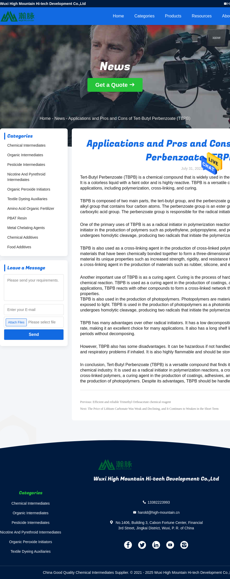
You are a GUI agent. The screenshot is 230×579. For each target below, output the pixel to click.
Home (118, 16)
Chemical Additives (22, 237)
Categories (145, 16)
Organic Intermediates (25, 155)
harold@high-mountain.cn (159, 512)
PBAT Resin (17, 218)
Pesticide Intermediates (26, 164)
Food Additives (19, 247)
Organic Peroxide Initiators (28, 189)
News (59, 118)
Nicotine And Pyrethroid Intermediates (26, 177)
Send (34, 334)
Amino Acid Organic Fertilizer (30, 208)
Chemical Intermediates (26, 145)
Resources (202, 16)
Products (173, 16)
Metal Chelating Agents (26, 228)
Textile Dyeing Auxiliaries (27, 199)
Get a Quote (111, 85)
